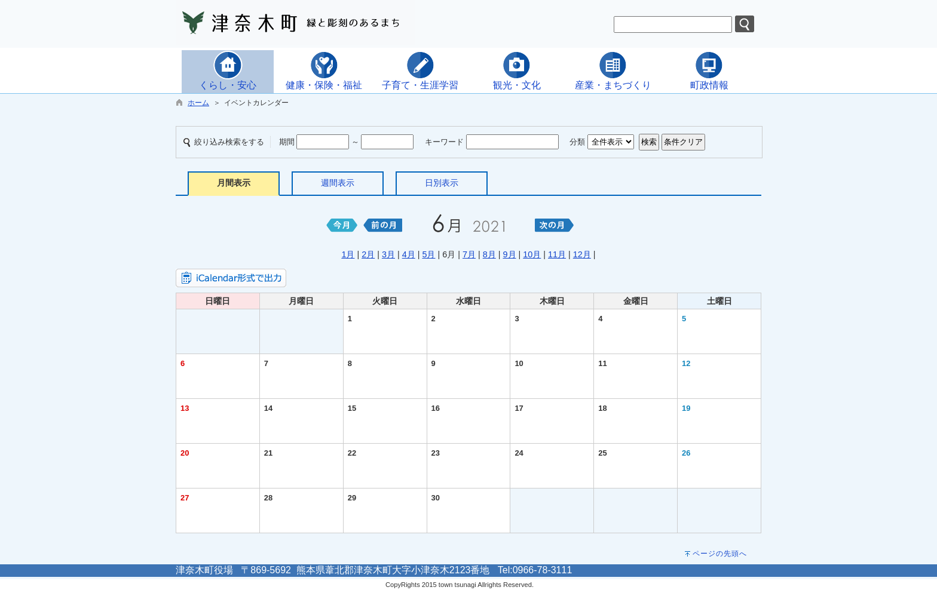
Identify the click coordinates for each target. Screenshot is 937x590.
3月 (388, 254)
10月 (532, 254)
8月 (489, 254)
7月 (469, 254)
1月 (347, 254)
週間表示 (337, 183)
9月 (509, 254)
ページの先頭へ (720, 553)
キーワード (444, 141)
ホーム (198, 103)
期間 (287, 141)
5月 (428, 254)
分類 (577, 141)
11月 (557, 254)
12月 (582, 254)
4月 (408, 254)
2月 (368, 254)
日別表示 (441, 183)
